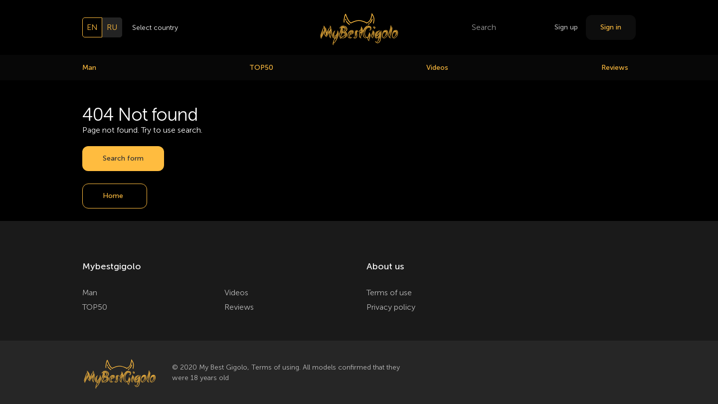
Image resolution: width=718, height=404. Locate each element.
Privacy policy (390, 307)
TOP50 (261, 67)
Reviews (614, 67)
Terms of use (389, 292)
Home (113, 196)
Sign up (566, 27)
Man (89, 67)
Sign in (610, 27)
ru (112, 27)
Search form (123, 158)
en (92, 27)
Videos (437, 67)
